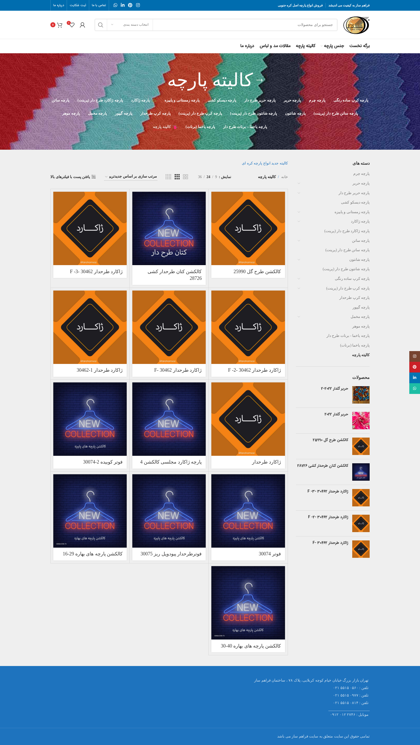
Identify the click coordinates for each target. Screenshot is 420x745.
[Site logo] (356, 24)
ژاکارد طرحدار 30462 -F (330, 543)
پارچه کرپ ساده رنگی (352, 279)
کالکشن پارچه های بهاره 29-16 (93, 553)
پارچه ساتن (361, 241)
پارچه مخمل (360, 317)
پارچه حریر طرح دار (354, 193)
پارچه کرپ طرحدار (354, 298)
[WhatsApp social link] (115, 5)
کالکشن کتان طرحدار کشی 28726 (322, 466)
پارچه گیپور (361, 307)
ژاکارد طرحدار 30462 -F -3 (328, 491)
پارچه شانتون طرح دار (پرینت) (346, 269)
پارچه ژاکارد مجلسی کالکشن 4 (171, 462)
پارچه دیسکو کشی (355, 202)
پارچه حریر (361, 183)
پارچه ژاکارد (360, 221)
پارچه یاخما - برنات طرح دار (348, 336)
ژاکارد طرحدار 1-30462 (100, 370)
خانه (284, 177)
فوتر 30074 (270, 553)
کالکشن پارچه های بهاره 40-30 (251, 646)
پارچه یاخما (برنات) (355, 345)
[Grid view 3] (177, 177)
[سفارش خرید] (131, 177)
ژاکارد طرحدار (266, 462)
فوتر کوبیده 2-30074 (103, 462)
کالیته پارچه (361, 355)
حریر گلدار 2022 (336, 414)
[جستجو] (216, 25)
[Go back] (259, 80)
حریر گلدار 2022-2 (334, 389)
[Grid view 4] (168, 177)
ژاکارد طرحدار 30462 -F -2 (328, 517)
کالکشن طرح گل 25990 (330, 440)
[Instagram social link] (137, 5)
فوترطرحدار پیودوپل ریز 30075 (171, 553)
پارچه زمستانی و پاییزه (352, 212)
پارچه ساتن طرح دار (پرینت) (347, 250)
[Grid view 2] (185, 177)
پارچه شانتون (359, 260)
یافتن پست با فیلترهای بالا (70, 177)
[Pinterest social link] (130, 5)
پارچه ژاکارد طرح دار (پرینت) (347, 231)
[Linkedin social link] (122, 5)
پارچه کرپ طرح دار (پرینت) (348, 288)
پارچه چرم (361, 174)
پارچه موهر (361, 326)
